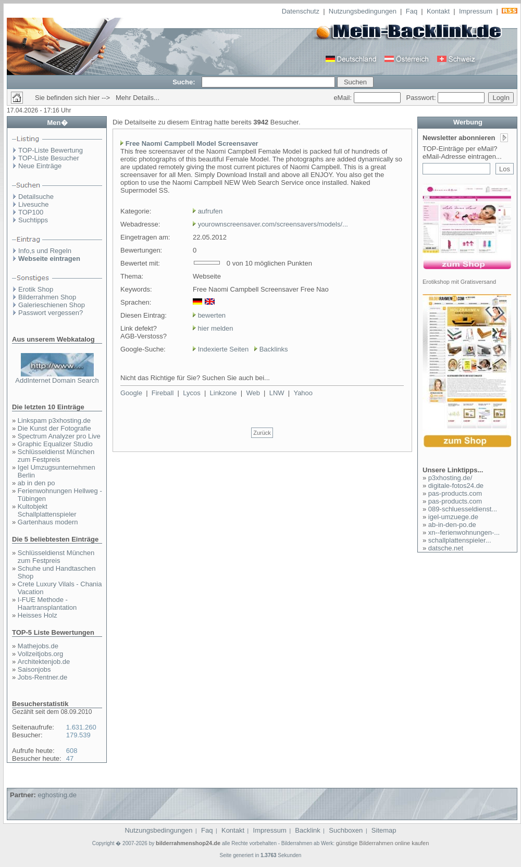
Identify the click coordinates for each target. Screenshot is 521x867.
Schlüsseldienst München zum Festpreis (56, 455)
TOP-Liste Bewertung (50, 150)
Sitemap (383, 830)
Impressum (475, 11)
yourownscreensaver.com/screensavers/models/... (273, 224)
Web (253, 393)
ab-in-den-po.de (452, 525)
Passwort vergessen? (50, 313)
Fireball (163, 393)
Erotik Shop (35, 289)
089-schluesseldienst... (462, 509)
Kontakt (438, 11)
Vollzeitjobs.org (40, 654)
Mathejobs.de (38, 646)
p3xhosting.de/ (450, 478)
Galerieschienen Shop (51, 305)
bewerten (212, 315)
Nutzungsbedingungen (362, 11)
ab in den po (36, 483)
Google (131, 393)
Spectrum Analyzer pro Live (59, 436)
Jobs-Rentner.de (42, 677)
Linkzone (223, 393)
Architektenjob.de (44, 661)
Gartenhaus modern (48, 522)
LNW (276, 393)
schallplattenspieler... (459, 540)
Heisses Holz (37, 615)
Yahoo (303, 393)
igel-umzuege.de (453, 517)
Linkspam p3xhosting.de (54, 420)
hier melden (214, 328)
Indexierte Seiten (223, 349)
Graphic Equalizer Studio (55, 444)
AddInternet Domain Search (56, 380)
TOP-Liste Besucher (48, 158)
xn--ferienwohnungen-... (464, 532)
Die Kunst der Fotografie (54, 428)
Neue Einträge (39, 166)
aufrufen (210, 211)
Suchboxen (346, 830)
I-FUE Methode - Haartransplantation (47, 603)
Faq (411, 11)
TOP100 (30, 212)
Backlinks (273, 349)
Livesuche (33, 204)
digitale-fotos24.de (455, 485)
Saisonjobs (34, 669)
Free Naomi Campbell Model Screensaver (192, 143)
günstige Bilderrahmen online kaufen (382, 843)
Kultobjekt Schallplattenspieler (47, 510)
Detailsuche (36, 196)
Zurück (262, 433)
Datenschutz (300, 11)
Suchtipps (33, 220)
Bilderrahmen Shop (47, 297)
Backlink (307, 830)
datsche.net (445, 548)
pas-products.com (455, 493)
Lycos (191, 393)
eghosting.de (57, 795)
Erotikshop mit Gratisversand (459, 282)
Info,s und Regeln (44, 251)
